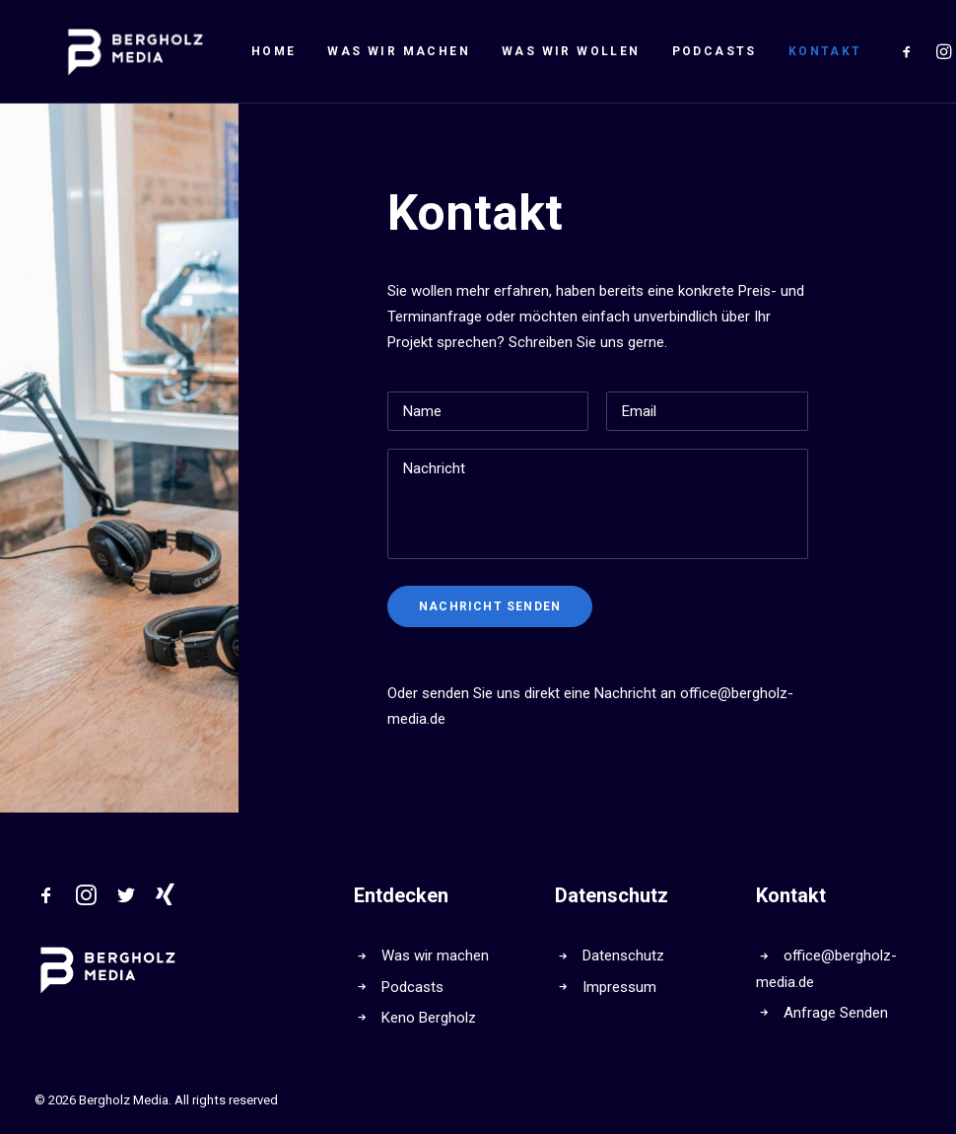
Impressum (619, 987)
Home (218, 51)
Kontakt (770, 51)
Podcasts (659, 51)
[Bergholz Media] (108, 51)
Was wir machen (343, 51)
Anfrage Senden (836, 1013)
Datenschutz (623, 955)
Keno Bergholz (428, 1018)
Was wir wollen (515, 51)
